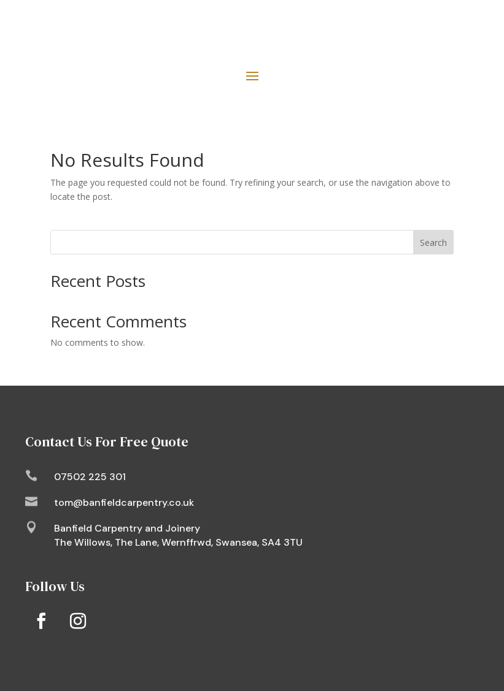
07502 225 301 (90, 476)
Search (433, 242)
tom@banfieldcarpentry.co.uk (124, 502)
